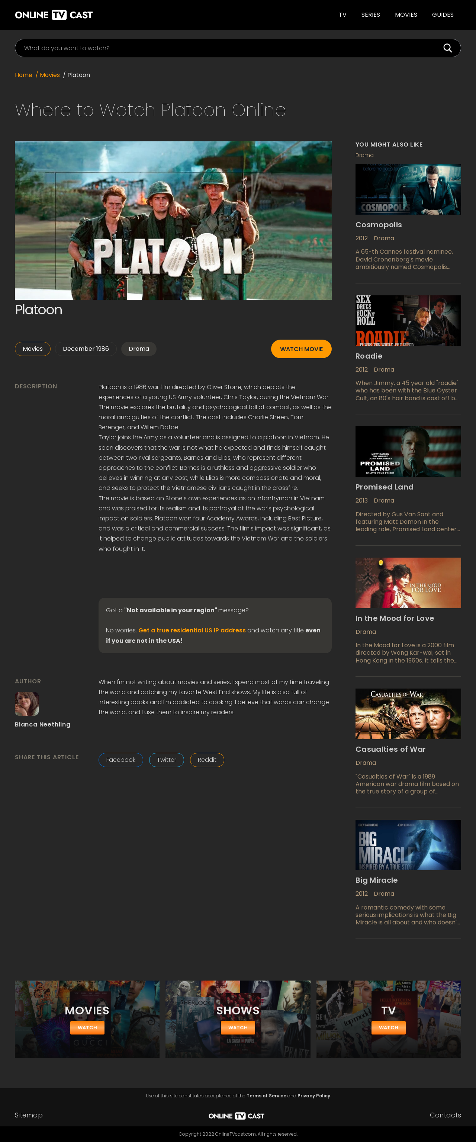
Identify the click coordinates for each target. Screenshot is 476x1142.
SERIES (370, 14)
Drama (139, 348)
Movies (406, 14)
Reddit (207, 760)
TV (343, 14)
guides (443, 14)
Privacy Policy (314, 1096)
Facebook (120, 760)
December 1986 (86, 348)
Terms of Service (266, 1096)
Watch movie (301, 349)
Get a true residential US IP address (192, 630)
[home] (113, 15)
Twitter (166, 760)
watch (87, 1027)
